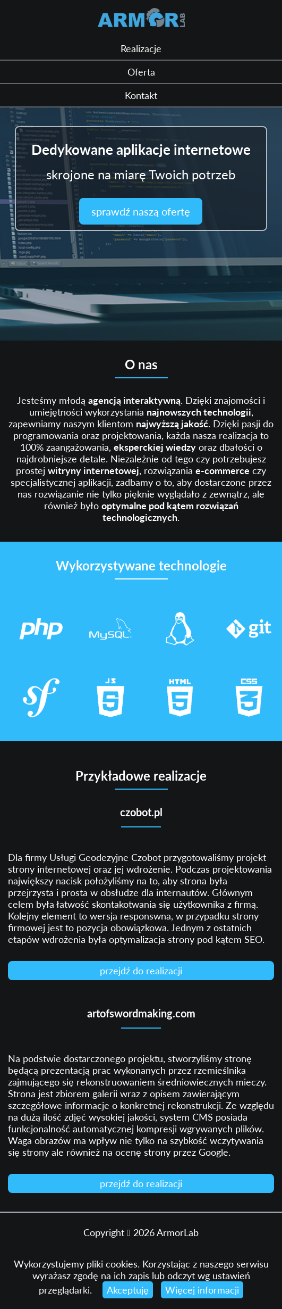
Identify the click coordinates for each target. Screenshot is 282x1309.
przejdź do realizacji (141, 970)
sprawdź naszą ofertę (140, 211)
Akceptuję (128, 1290)
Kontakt (141, 95)
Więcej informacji (202, 1290)
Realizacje (141, 48)
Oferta (141, 72)
